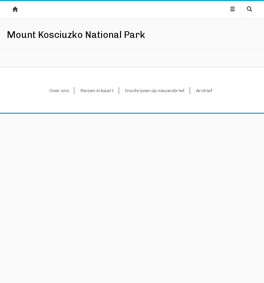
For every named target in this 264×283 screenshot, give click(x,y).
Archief (204, 260)
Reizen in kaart (97, 260)
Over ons (59, 260)
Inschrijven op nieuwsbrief (155, 260)
